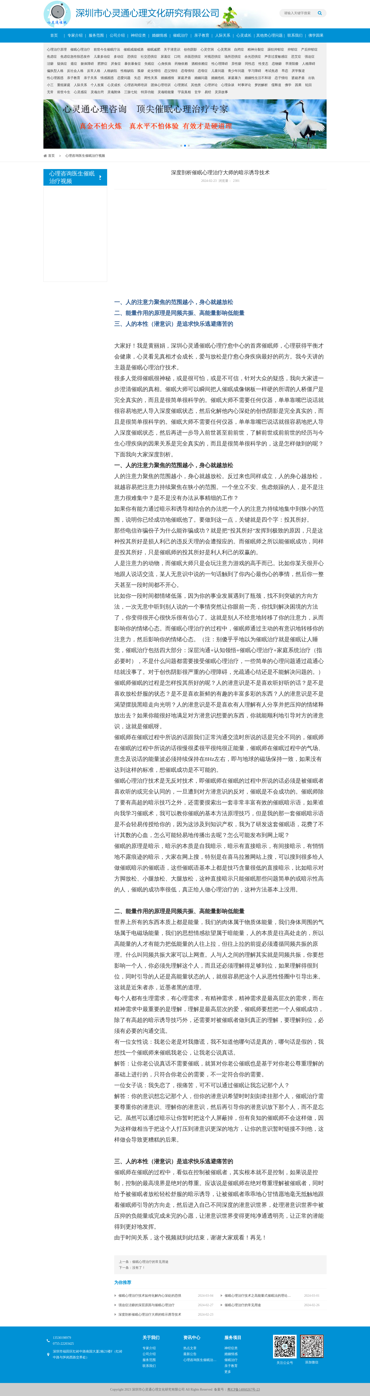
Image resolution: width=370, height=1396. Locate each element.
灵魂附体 (114, 92)
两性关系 (150, 78)
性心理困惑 (55, 78)
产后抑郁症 (309, 49)
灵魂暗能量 (166, 92)
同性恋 (250, 63)
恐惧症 (132, 56)
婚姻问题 (201, 78)
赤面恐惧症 (192, 56)
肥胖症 (102, 63)
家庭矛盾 (184, 78)
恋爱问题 (123, 78)
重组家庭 (63, 85)
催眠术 (145, 813)
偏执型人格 (55, 71)
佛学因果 (316, 35)
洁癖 (50, 63)
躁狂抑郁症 (276, 49)
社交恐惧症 (149, 56)
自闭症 (239, 49)
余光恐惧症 (252, 56)
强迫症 (310, 56)
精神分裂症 (256, 49)
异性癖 (236, 63)
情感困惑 (107, 78)
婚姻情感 (159, 35)
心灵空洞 (207, 49)
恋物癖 (277, 63)
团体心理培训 (161, 85)
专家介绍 (75, 35)
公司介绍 (117, 35)
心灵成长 (244, 35)
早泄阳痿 (292, 63)
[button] (181, 146)
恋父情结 (170, 71)
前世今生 (63, 92)
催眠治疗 (180, 35)
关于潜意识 (172, 49)
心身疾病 (164, 63)
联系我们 (295, 35)
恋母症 (203, 71)
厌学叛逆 (298, 71)
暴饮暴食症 (132, 63)
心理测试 (180, 85)
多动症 (119, 56)
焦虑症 (52, 56)
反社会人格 (75, 71)
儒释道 (276, 85)
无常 (50, 92)
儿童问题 (217, 71)
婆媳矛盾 (298, 78)
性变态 (263, 63)
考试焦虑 (271, 71)
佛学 (288, 85)
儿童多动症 (102, 56)
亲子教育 (201, 35)
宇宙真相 (184, 92)
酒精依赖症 (199, 63)
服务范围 (96, 35)
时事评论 (244, 85)
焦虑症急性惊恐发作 (75, 56)
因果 (298, 85)
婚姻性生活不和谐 (258, 78)
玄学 (197, 92)
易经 (208, 92)
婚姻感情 (167, 78)
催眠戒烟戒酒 (133, 49)
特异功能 (147, 92)
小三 (50, 85)
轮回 (308, 85)
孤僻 (140, 71)
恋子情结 (281, 78)
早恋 (285, 71)
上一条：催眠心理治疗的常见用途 (143, 1262)
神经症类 (138, 35)
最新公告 (190, 1354)
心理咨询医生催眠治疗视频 (85, 155)
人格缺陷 (110, 71)
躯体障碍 (87, 63)
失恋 (137, 78)
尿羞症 (166, 56)
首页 (54, 35)
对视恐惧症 (212, 56)
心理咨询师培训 (135, 85)
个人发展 (97, 85)
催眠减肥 (153, 49)
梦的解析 (261, 85)
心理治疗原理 (57, 49)
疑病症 (62, 63)
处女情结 (154, 71)
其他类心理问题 (269, 35)
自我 (204, 846)
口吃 (177, 56)
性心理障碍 (219, 63)
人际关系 (222, 35)
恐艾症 (296, 56)
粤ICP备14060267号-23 (243, 1389)
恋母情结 (187, 71)
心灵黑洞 (224, 49)
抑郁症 (293, 49)
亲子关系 (90, 78)
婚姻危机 (217, 78)
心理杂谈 (227, 85)
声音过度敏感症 (276, 56)
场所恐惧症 (232, 56)
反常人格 (93, 71)
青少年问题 (236, 71)
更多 (227, 1372)
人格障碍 (308, 63)
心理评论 (211, 85)
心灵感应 (80, 92)
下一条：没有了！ (132, 1267)
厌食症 (116, 63)
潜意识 (162, 324)
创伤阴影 (190, 49)
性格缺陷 (127, 71)
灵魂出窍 (97, 92)
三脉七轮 (130, 92)
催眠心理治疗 (80, 49)
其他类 (196, 85)
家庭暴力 (234, 78)
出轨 (311, 78)
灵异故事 (221, 92)
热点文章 (190, 1348)
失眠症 (149, 63)
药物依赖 (181, 63)
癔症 (74, 63)
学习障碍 (254, 71)
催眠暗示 (284, 802)
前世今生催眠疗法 (107, 49)
